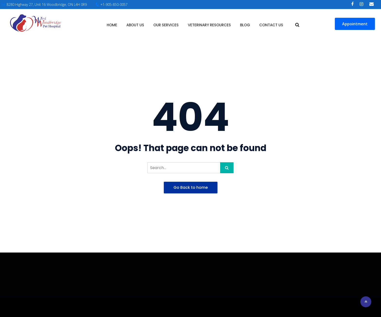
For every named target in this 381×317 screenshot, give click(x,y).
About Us (135, 24)
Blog (245, 24)
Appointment (355, 24)
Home (112, 24)
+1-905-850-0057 (114, 4)
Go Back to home (190, 187)
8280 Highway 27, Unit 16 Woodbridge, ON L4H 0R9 (47, 4)
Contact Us (271, 24)
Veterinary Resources (209, 24)
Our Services (166, 24)
